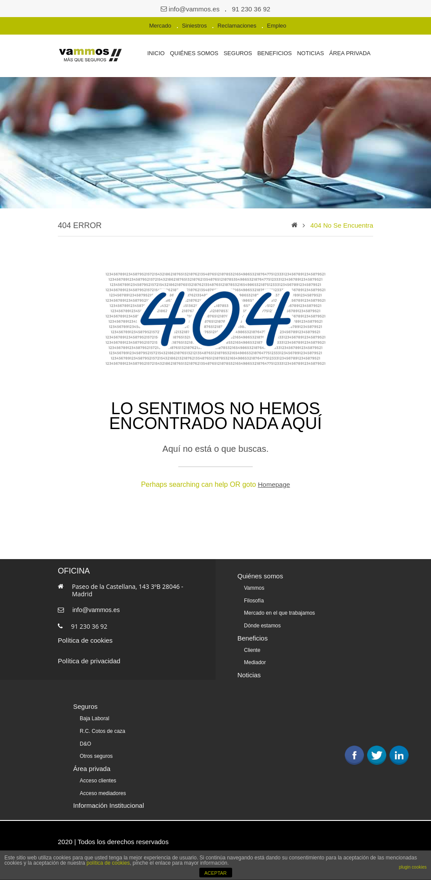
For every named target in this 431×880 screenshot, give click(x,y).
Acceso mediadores (103, 790)
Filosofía (254, 600)
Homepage (274, 484)
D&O (85, 741)
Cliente (252, 649)
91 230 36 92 (251, 9)
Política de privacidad (89, 661)
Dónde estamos (262, 625)
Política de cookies (85, 640)
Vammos (254, 588)
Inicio (156, 53)
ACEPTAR (215, 873)
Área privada (350, 53)
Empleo (276, 25)
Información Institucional (108, 802)
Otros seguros (96, 753)
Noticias (310, 53)
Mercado (160, 25)
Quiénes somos (194, 53)
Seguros (237, 53)
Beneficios (274, 53)
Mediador (255, 661)
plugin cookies (413, 867)
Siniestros (194, 25)
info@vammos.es (194, 9)
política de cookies (108, 863)
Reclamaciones (236, 25)
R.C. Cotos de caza (102, 729)
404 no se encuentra (342, 225)
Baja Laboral (94, 717)
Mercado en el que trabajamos (279, 612)
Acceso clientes (98, 777)
